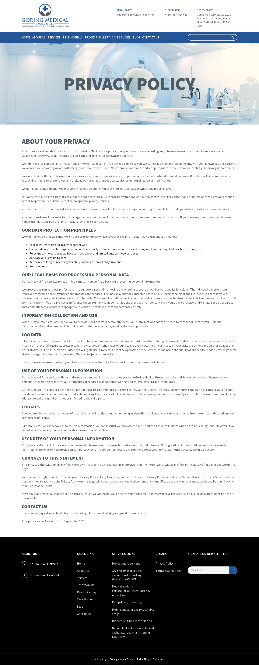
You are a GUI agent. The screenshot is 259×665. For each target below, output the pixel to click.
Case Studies (121, 37)
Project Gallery (97, 37)
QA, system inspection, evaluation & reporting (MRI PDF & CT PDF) (127, 575)
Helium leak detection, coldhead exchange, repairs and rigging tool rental (133, 632)
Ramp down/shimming (127, 602)
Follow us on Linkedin (40, 564)
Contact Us (150, 37)
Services (54, 37)
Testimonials (73, 37)
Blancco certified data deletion (132, 621)
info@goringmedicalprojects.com (136, 14)
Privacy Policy (164, 563)
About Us (39, 37)
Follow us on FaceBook (41, 575)
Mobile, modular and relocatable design (133, 612)
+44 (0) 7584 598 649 (176, 14)
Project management (126, 563)
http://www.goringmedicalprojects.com (59, 155)
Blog (136, 37)
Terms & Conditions (168, 571)
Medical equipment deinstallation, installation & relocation (131, 590)
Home (26, 37)
